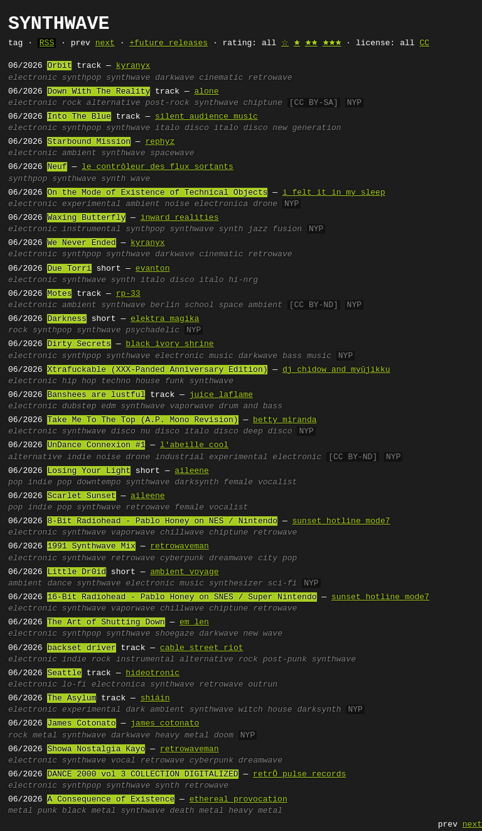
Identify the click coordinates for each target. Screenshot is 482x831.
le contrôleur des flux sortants (157, 167)
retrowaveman (179, 546)
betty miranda (284, 420)
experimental (91, 204)
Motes (59, 294)
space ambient (250, 305)
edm (108, 406)
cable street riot (202, 648)
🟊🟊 (311, 43)
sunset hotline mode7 (341, 521)
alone (206, 91)
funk (175, 381)
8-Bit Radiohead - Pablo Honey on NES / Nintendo (162, 521)
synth (113, 179)
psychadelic (152, 330)
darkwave (174, 78)
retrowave (270, 78)
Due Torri (69, 268)
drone (265, 204)
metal (45, 735)
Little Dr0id (76, 572)
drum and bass (250, 406)
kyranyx (133, 66)
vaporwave (191, 406)
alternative (114, 103)
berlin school (181, 305)
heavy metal (182, 735)
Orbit (59, 66)
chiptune (263, 103)
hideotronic (152, 673)
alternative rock (218, 659)
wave (140, 179)
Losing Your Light (89, 471)
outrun (262, 684)
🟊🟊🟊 (332, 43)
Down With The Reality (98, 91)
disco (123, 431)
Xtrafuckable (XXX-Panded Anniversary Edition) (157, 370)
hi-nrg (243, 280)
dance (59, 583)
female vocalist (260, 482)
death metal (196, 811)
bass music (306, 356)
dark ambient (155, 709)
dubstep (79, 406)
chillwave (182, 532)
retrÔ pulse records (299, 774)
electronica (222, 204)
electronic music (194, 356)
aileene (191, 471)
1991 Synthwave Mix (91, 546)
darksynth (196, 482)
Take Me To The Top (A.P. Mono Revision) (142, 420)
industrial (179, 457)
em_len (194, 622)
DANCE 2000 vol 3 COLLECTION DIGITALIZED (142, 774)
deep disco (268, 431)
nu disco (160, 431)
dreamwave (231, 558)
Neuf (57, 167)
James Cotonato (81, 723)
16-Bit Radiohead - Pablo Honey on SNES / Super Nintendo (181, 597)
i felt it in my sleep (333, 192)
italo (211, 280)
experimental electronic (265, 457)
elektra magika (165, 319)
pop (15, 482)
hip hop (79, 381)
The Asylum (71, 698)
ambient (79, 153)
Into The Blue (78, 116)
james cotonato (165, 723)
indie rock (86, 659)
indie (79, 457)
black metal (89, 811)
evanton (153, 268)
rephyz (159, 142)
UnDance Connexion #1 (96, 445)
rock (72, 103)
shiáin (155, 698)
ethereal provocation (238, 799)
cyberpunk (182, 558)
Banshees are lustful (96, 395)
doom (223, 735)
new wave (263, 633)
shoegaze (174, 633)
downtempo (98, 482)
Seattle (64, 673)
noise (177, 204)
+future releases (168, 43)
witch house (265, 709)
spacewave (172, 153)
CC (424, 43)
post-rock (167, 103)
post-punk (285, 659)
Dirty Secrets (78, 344)
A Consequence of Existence (110, 799)
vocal (123, 760)
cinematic (221, 78)
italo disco (182, 128)
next (105, 43)
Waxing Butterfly (86, 218)
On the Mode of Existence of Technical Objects (157, 192)
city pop (277, 558)
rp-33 (128, 294)
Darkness (66, 319)
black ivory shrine (169, 344)
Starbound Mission (89, 142)
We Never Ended (81, 243)
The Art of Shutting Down (105, 622)
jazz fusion (275, 229)
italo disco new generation (277, 128)
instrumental (91, 229)
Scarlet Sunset (81, 496)
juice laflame (221, 395)
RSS (47, 43)
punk (47, 811)
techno (116, 381)
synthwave (128, 78)
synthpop (81, 78)
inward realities (180, 218)
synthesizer (236, 583)
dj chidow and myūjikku (336, 370)
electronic (32, 78)
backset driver (81, 648)
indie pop (50, 482)
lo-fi (74, 684)
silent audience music (206, 116)
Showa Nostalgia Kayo (96, 749)
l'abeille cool (194, 445)
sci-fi (282, 583)
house (148, 381)
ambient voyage (184, 572)
